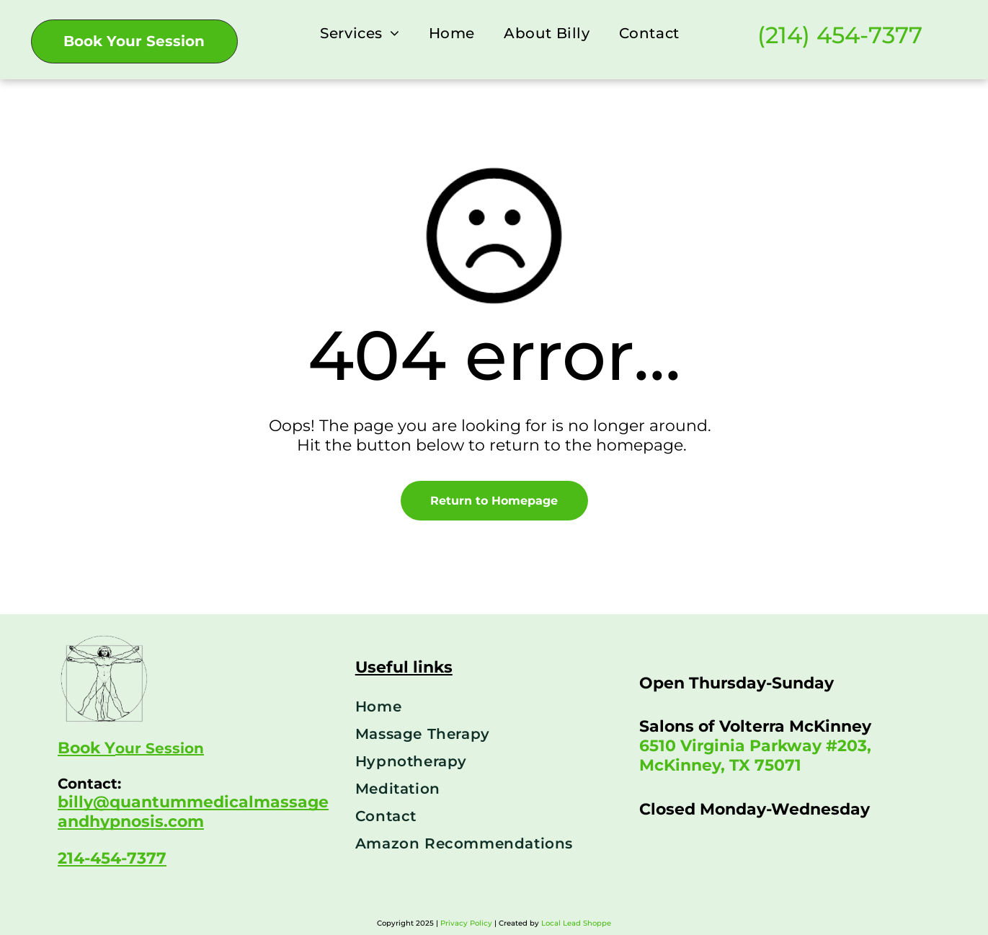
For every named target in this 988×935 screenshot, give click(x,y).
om (190, 821)
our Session (159, 748)
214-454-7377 (112, 858)
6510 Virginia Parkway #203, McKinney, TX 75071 (755, 755)
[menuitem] (360, 32)
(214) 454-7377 (839, 35)
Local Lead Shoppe (576, 923)
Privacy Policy (466, 923)
